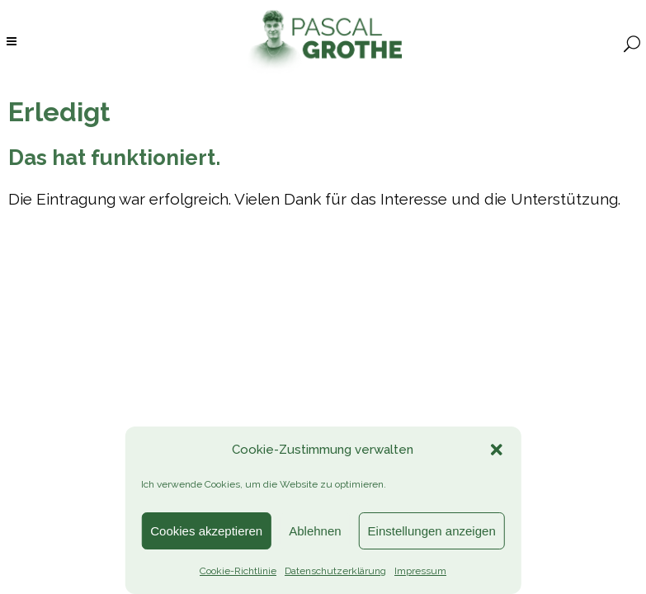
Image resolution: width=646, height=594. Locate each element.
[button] (496, 449)
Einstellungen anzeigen (432, 531)
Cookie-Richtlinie (238, 571)
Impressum (420, 571)
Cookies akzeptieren (206, 531)
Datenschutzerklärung (335, 571)
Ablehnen (315, 531)
